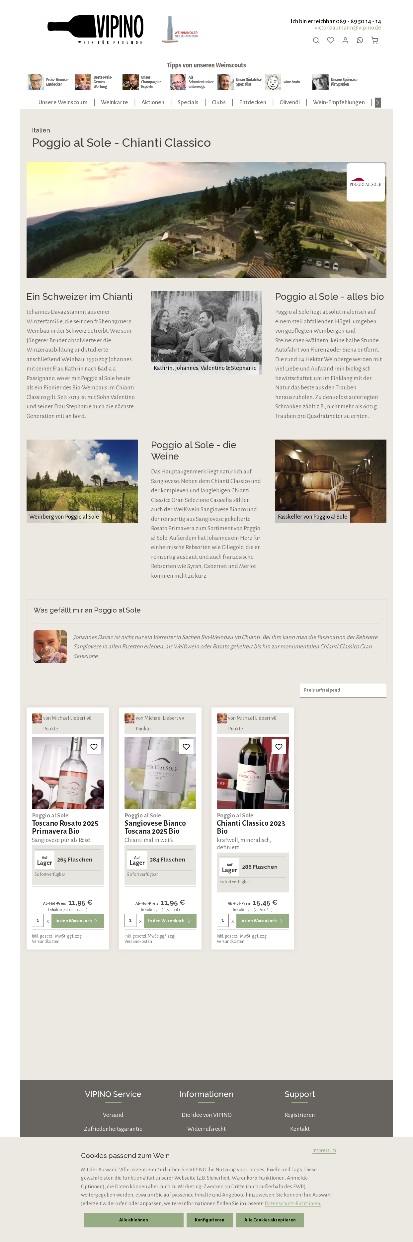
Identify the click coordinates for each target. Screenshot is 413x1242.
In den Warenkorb (77, 921)
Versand (113, 1115)
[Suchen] (316, 40)
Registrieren (300, 1115)
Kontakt (300, 1129)
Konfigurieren (208, 1220)
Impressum (324, 1151)
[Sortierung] (343, 691)
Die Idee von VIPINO (207, 1115)
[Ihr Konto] (345, 40)
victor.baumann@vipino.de (348, 28)
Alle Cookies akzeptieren (268, 1220)
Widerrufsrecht (206, 1129)
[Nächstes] (377, 102)
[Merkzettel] (330, 40)
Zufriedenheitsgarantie (113, 1129)
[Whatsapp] (360, 40)
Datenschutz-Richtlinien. (293, 1204)
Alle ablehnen (134, 1220)
